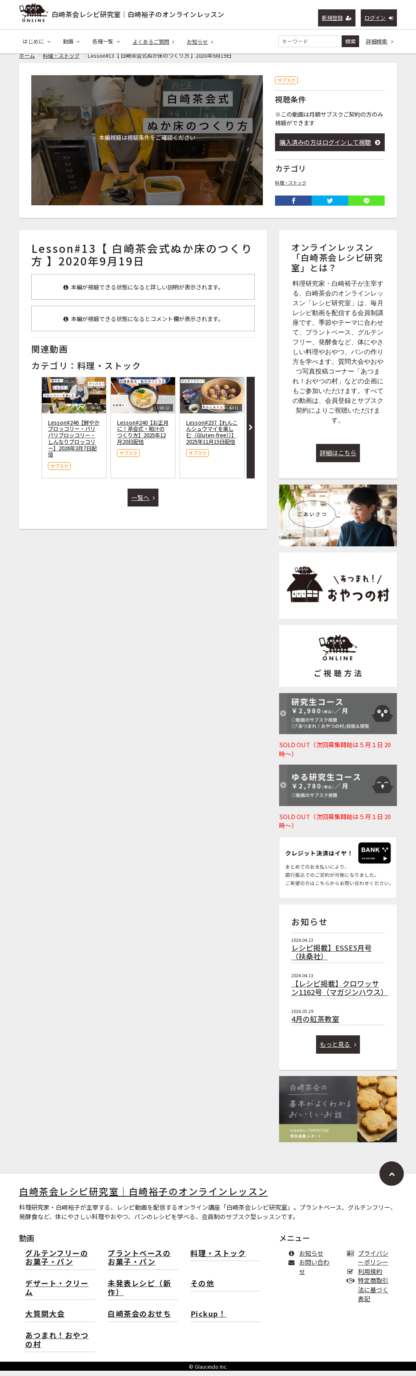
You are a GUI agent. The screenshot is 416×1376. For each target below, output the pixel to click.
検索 (350, 41)
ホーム (27, 61)
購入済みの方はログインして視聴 (330, 147)
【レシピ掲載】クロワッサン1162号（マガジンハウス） (339, 993)
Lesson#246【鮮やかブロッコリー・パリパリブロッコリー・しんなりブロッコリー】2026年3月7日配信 (74, 444)
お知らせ (200, 42)
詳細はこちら (338, 458)
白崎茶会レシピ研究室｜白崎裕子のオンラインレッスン (138, 14)
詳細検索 (380, 41)
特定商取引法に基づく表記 (369, 1294)
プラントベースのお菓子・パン (139, 1263)
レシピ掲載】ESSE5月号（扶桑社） (331, 957)
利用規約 (366, 1276)
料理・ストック (61, 61)
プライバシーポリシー (369, 1263)
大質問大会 (45, 1319)
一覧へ (143, 502)
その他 (202, 1288)
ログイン (378, 18)
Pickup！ (209, 1319)
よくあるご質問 (153, 42)
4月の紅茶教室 (315, 1024)
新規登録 (337, 18)
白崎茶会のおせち (139, 1319)
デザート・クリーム (57, 1293)
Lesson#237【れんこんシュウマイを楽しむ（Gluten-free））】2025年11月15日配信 (212, 437)
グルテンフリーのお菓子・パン (56, 1263)
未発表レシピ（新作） (139, 1293)
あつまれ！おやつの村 (57, 1345)
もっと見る (338, 1049)
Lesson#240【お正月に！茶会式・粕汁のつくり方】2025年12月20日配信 (143, 437)
